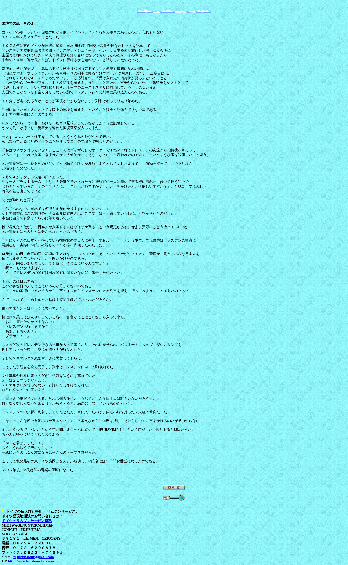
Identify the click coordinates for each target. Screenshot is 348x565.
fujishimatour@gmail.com (33, 557)
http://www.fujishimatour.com (31, 561)
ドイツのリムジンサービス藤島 (27, 521)
